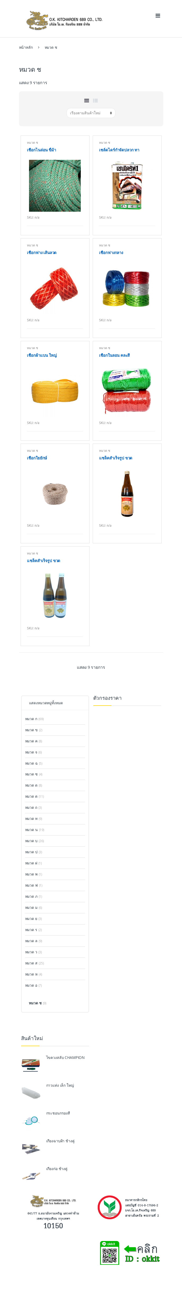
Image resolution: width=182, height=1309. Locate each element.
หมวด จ (31, 752)
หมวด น (31, 829)
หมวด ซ (31, 774)
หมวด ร (31, 929)
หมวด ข (31, 729)
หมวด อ (31, 985)
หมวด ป (31, 851)
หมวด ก (31, 718)
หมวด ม (31, 907)
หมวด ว (31, 951)
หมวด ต (31, 796)
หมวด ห (31, 974)
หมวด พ (31, 874)
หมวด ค (31, 740)
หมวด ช (32, 142)
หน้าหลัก (26, 47)
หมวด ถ (31, 807)
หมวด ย (31, 918)
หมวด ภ (31, 896)
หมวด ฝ (31, 862)
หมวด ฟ (31, 885)
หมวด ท (31, 818)
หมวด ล (31, 940)
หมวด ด (31, 785)
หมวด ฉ (31, 763)
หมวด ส (31, 962)
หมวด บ (31, 840)
